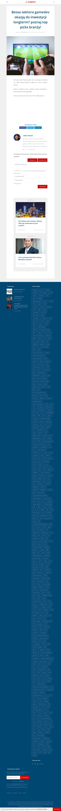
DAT (34, 430)
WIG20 (42, 741)
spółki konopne (41, 684)
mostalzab (47, 572)
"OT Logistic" (36, 318)
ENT (42, 455)
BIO (39, 378)
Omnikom (42, 802)
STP (50, 695)
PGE (39, 618)
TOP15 (34, 712)
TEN (48, 707)
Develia (45, 435)
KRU (39, 535)
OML (34, 598)
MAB (34, 544)
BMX (34, 390)
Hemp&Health (48, 504)
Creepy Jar (48, 421)
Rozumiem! (57, 809)
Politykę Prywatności (17, 784)
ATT (39, 370)
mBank (42, 550)
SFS (49, 669)
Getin (34, 478)
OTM (51, 604)
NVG (43, 592)
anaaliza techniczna (38, 352)
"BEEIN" (40, 298)
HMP (34, 507)
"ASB (51, 292)
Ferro (46, 464)
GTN (38, 501)
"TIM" (34, 327)
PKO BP (35, 627)
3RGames (48, 335)
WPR (34, 747)
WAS (48, 729)
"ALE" (41, 290)
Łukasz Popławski (19, 291)
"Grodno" (35, 307)
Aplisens (48, 361)
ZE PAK (45, 749)
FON (45, 467)
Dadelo (48, 427)
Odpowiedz (43, 186)
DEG (46, 432)
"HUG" (41, 307)
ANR (46, 358)
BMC (44, 387)
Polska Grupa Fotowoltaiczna (40, 635)
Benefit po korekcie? (19, 289)
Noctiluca (35, 590)
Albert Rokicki (24, 32)
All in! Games (45, 347)
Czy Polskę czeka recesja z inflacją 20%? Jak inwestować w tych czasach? (29, 223)
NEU (34, 584)
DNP (34, 441)
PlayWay (35, 630)
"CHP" (51, 301)
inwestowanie (43, 515)
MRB (43, 578)
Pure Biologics (36, 644)
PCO (42, 612)
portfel (34, 641)
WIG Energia (40, 735)
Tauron (42, 707)
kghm (49, 527)
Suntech (35, 701)
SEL (38, 667)
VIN (33, 727)
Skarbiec (47, 675)
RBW (48, 649)
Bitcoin (40, 384)
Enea (51, 452)
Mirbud (34, 564)
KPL (51, 532)
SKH (34, 678)
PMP (41, 630)
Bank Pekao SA (36, 375)
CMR (39, 415)
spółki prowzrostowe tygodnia (40, 687)
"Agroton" (35, 290)
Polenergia (43, 632)
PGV (44, 618)
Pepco (34, 618)
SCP (51, 661)
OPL (45, 601)
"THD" (46, 324)
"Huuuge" (48, 307)
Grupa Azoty (41, 492)
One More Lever (37, 601)
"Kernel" (43, 312)
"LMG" (42, 315)
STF (46, 695)
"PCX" (42, 321)
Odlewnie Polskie (47, 595)
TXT (33, 718)
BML (48, 387)
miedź (45, 561)
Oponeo (35, 604)
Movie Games (36, 578)
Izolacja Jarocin (48, 518)
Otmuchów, (36, 607)
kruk (44, 535)
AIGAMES (35, 344)
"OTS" (50, 318)
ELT (41, 452)
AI (47, 341)
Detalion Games (37, 435)
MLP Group (36, 567)
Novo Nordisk (36, 592)
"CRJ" (34, 304)
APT (43, 364)
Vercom (35, 724)
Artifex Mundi (36, 367)
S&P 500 (35, 655)
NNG (48, 587)
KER (34, 527)
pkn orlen (39, 624)
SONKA (48, 681)
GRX (34, 501)
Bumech (49, 398)
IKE (47, 510)
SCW (39, 664)
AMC (34, 350)
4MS (40, 338)
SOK (43, 681)
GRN (34, 492)
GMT (44, 481)
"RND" (34, 324)
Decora (40, 432)
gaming (35, 475)
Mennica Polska (37, 558)
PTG (40, 641)
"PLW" (47, 321)
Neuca (39, 584)
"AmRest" (35, 292)
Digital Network (37, 438)
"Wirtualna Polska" (45, 330)
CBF (34, 407)
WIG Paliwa (46, 738)
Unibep (39, 721)
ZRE (49, 752)
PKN (34, 624)
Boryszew (35, 395)
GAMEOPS (35, 472)
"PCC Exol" (35, 321)
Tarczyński (35, 707)
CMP (34, 415)
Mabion (39, 544)
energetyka (35, 455)
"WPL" (34, 332)
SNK (34, 681)
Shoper (44, 672)
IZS (39, 521)
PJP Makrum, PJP (47, 621)
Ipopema (35, 518)
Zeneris (35, 752)
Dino (44, 438)
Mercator (45, 558)
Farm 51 (41, 464)
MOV (45, 575)
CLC (38, 412)
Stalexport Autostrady (38, 689)
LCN (47, 538)
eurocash (50, 458)
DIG (51, 435)
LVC (51, 541)
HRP (50, 507)
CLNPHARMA (49, 412)
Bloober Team (36, 387)
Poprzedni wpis (30, 200)
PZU (44, 644)
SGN (34, 672)
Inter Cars (35, 515)
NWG (34, 595)
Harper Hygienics (37, 504)
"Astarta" (41, 295)
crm (45, 424)
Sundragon (45, 698)
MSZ (34, 581)
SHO (38, 672)
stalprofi (35, 692)
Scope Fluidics (43, 661)
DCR (46, 430)
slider (38, 678)
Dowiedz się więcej (42, 809)
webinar (41, 732)
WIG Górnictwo (37, 738)
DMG (49, 438)
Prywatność (9, 793)
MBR (34, 552)
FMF (40, 467)
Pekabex (35, 615)
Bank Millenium (42, 372)
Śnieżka (49, 678)
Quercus (35, 649)
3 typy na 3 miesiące (38, 335)
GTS (43, 501)
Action (49, 338)
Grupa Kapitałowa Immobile (40, 495)
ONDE (44, 598)
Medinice (47, 555)
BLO (46, 384)
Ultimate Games (46, 718)
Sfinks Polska (42, 669)
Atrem (34, 370)
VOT (45, 727)
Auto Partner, (46, 370)
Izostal (34, 521)
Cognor (49, 415)
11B (45, 332)
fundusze (50, 470)
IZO (41, 518)
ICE (33, 510)
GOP (49, 481)
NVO (48, 592)
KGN (34, 530)
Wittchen (48, 741)
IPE (51, 515)
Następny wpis (30, 236)
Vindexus (39, 727)
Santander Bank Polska (47, 658)
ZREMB (34, 755)
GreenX (50, 490)
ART (48, 364)
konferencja (45, 532)
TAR (49, 704)
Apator (41, 361)
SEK (49, 664)
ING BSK (49, 512)
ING (43, 512)
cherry (34, 410)
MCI (38, 552)
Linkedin (38, 127)
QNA (48, 644)
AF (33, 341)
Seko (34, 667)
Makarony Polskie (37, 547)
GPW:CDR (35, 490)
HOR (39, 507)
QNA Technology (37, 647)
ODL (39, 595)
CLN (42, 412)
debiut (34, 432)
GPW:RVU (42, 490)
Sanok (41, 655)
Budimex (42, 398)
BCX (44, 375)
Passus (34, 610)
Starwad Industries (37, 695)
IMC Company (36, 512)
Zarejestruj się (42, 160)
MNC (47, 567)
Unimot (45, 721)
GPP (34, 484)
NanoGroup (40, 581)
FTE (44, 470)
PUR (44, 641)
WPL (48, 744)
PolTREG (35, 638)
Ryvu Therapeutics (47, 652)
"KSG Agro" (35, 315)
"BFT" (45, 301)
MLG (48, 564)
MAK (45, 544)
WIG (34, 735)
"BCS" (34, 298)
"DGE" (39, 304)
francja (34, 470)
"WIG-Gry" (35, 330)
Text (46, 709)
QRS (45, 647)
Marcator (35, 550)
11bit (49, 332)
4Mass (34, 338)
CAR (47, 404)
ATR (48, 367)
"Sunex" (40, 324)
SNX (38, 681)
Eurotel (34, 461)
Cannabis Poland (37, 401)
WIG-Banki (35, 741)
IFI (37, 510)
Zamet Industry (37, 749)
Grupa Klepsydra (37, 498)
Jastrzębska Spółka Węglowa (40, 524)
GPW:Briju (35, 487)
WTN (39, 747)
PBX (52, 610)
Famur (34, 464)
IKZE (52, 510)
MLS (42, 567)
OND (39, 598)
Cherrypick (41, 410)
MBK (47, 550)
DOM (39, 441)
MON (34, 572)
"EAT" (44, 304)
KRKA (34, 535)
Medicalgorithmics (37, 555)
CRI (41, 424)
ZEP (40, 752)
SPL (33, 684)
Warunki (15, 793)
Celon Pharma (49, 407)
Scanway (35, 661)
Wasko (34, 732)
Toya (50, 712)
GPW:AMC (40, 484)
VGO (40, 724)
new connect (46, 584)
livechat (35, 541)
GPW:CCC (42, 487)
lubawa (45, 541)
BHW (34, 378)
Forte (50, 467)
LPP (40, 541)
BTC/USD (35, 398)
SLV (44, 678)
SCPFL (34, 664)
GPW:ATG (47, 484)
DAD (42, 427)
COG (43, 415)
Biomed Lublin (45, 381)
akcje (47, 344)
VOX (34, 729)
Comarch (35, 421)
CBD (52, 404)
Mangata (46, 547)
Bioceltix (44, 378)
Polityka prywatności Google (38, 170)
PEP (50, 615)
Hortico (45, 507)
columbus (35, 418)
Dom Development (48, 441)
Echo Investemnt (41, 450)
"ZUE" (39, 332)
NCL (47, 581)
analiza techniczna (37, 358)
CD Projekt (40, 407)
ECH (34, 450)
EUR (44, 458)
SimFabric (35, 675)
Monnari (40, 572)
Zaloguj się (32, 160)
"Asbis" (34, 295)
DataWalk (39, 430)
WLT (34, 744)
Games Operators (45, 472)
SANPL (47, 655)
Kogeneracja (36, 532)
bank (34, 372)
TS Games (46, 715)
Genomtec (42, 475)
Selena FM (44, 667)
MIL (51, 561)
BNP (38, 390)
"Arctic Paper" (43, 292)
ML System (42, 564)
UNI (34, 721)
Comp (41, 421)
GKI (45, 478)
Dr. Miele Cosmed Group (39, 444)
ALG (34, 347)
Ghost (52, 802)
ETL (39, 458)
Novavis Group (44, 590)
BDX (48, 375)
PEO (45, 615)
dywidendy (43, 447)
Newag (34, 587)
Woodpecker (40, 744)
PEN (41, 615)
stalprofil (42, 692)
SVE (40, 701)
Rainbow (42, 649)
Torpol (45, 712)
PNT (45, 630)
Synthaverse (42, 704)
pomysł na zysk (44, 638)
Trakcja (39, 715)
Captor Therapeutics (38, 404)
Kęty (44, 527)
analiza (47, 352)
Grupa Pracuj (47, 498)
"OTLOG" (44, 318)
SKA (41, 675)
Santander (35, 658)
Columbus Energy (45, 418)
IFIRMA (42, 510)
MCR (43, 552)
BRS (46, 395)
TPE (34, 715)
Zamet (49, 747)
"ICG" (34, 310)
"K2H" (44, 310)
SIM (50, 672)
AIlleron (42, 344)
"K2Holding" (36, 312)
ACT (44, 338)
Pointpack (35, 632)
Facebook (23, 127)
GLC (49, 478)
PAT (40, 610)
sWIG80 (46, 701)
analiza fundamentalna (39, 355)
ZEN (50, 749)
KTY (49, 535)
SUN (38, 698)
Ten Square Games (38, 709)
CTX (50, 424)
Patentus (45, 610)
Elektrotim (35, 452)
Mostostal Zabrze (37, 575)
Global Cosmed (37, 481)
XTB (44, 747)
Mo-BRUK (35, 570)
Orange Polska (43, 604)
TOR (40, 712)
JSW (51, 524)
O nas (19, 793)
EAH (50, 447)
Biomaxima (35, 381)
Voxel (38, 729)
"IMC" (39, 310)
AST (43, 367)
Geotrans (49, 475)
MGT (40, 561)
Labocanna (35, 538)
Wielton (47, 732)
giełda (39, 478)
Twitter (30, 127)
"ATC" (47, 295)
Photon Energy (36, 621)
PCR (47, 612)
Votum (51, 727)
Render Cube (36, 652)
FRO (40, 470)
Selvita (34, 669)
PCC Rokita (35, 612)
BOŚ (41, 395)
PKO (46, 624)
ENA (46, 452)
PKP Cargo (46, 627)
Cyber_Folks (36, 427)
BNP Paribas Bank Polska (39, 392)
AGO (37, 341)
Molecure (47, 570)
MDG (48, 552)
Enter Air (48, 455)
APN (34, 364)
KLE (47, 530)
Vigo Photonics (48, 724)
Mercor (34, 561)
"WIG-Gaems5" (42, 327)
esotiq (34, 458)
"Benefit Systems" (37, 301)
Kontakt (24, 793)
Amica (39, 350)
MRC (48, 578)
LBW (42, 538)
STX (33, 698)
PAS (49, 607)
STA (52, 687)
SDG (44, 664)
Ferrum (35, 467)
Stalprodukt (50, 689)
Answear (35, 361)
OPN (49, 601)
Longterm (13, 802)
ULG (38, 718)
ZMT (45, 752)
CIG (33, 412)
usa (51, 721)
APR (38, 364)
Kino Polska (41, 530)
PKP (40, 627)
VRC (44, 729)
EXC (40, 461)
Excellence (46, 461)
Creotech (35, 424)
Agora (42, 341)
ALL (38, 347)
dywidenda (35, 447)
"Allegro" (48, 290)
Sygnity (34, 704)
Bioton (34, 384)
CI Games (49, 410)
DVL (49, 444)
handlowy (49, 501)
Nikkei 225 (41, 587)
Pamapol (43, 607)
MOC (41, 570)
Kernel (39, 527)
